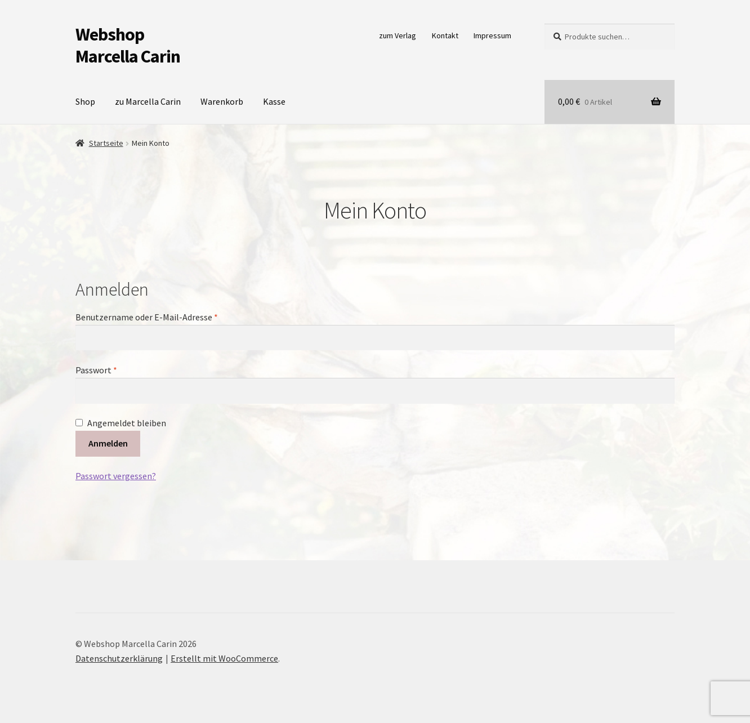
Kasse (274, 101)
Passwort (119, 369)
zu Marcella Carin (148, 101)
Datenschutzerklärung (119, 658)
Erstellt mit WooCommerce (224, 658)
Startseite (106, 143)
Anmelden (108, 443)
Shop (85, 101)
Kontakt (445, 35)
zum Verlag (397, 35)
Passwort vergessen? (115, 475)
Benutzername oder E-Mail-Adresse (169, 316)
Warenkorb (221, 101)
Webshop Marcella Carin (127, 45)
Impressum (492, 35)
